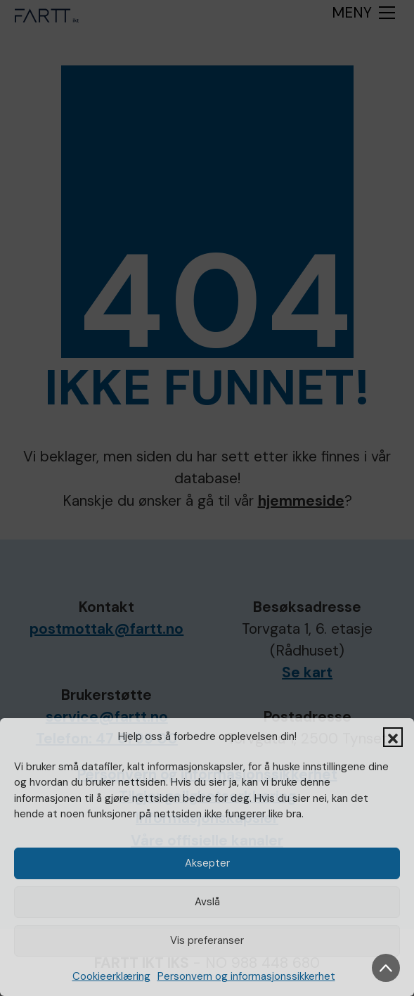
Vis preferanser (207, 940)
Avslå (207, 902)
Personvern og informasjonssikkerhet (246, 976)
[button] (393, 737)
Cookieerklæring (111, 976)
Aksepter (207, 863)
